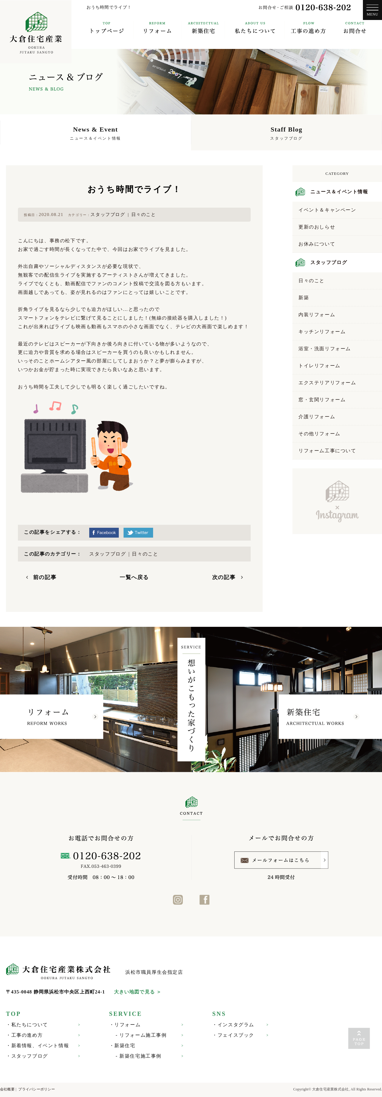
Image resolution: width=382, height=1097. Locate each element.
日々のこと (143, 214)
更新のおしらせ (316, 226)
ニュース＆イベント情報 (339, 191)
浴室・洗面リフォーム (324, 348)
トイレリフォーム (319, 365)
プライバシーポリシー (36, 1089)
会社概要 (7, 1089)
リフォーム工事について (327, 450)
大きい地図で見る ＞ (137, 991)
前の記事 (44, 577)
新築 (303, 297)
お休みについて (316, 243)
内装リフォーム (316, 314)
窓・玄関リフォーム (322, 399)
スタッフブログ (107, 214)
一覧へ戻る (134, 577)
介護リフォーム (316, 416)
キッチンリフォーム (322, 331)
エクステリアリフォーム (327, 382)
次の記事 (223, 577)
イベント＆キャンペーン (327, 209)
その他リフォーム (319, 433)
